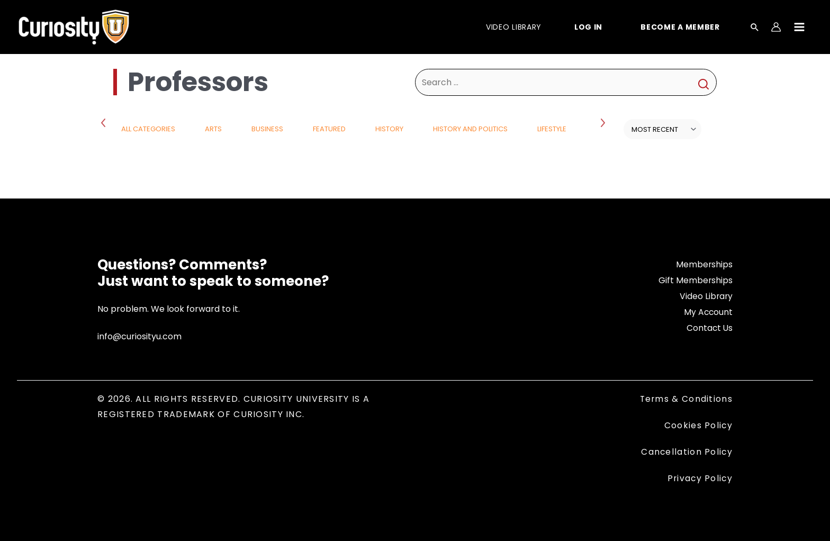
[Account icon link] (776, 27)
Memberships (704, 264)
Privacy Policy (699, 478)
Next (604, 122)
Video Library (706, 296)
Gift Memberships (695, 280)
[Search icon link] (755, 28)
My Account (708, 311)
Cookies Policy (698, 425)
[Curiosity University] (74, 26)
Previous (105, 122)
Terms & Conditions (686, 399)
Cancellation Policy (686, 451)
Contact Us (709, 327)
